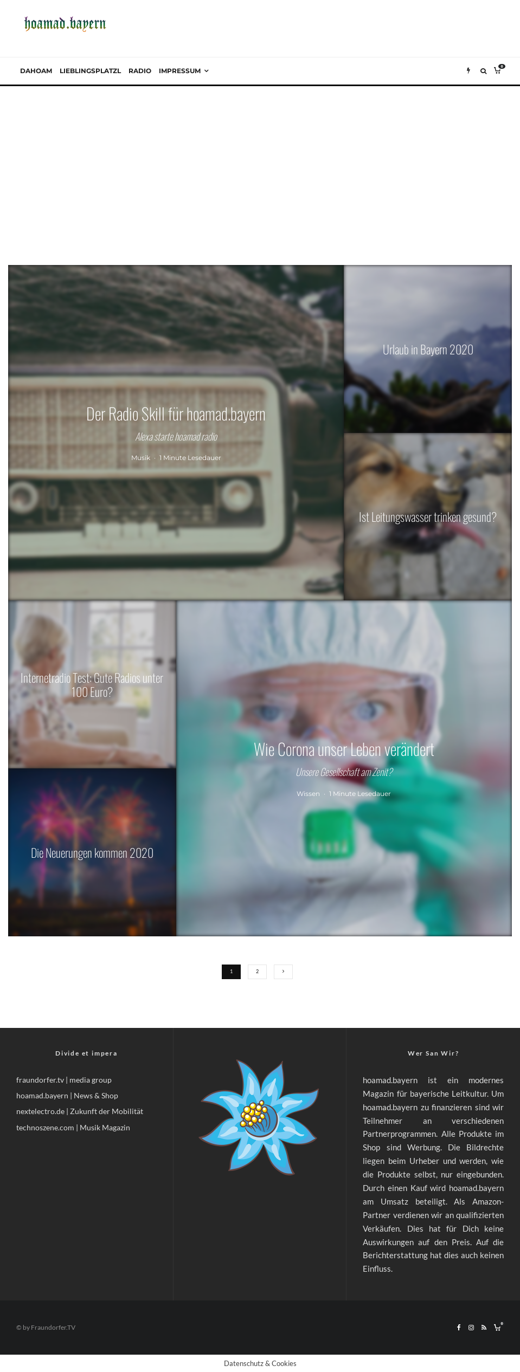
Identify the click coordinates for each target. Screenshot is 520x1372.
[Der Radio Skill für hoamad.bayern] (176, 432)
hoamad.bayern (42, 1095)
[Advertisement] (260, 167)
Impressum (180, 71)
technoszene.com (45, 1127)
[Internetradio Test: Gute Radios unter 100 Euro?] (92, 684)
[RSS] (484, 1327)
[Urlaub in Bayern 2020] (428, 349)
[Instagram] (471, 1327)
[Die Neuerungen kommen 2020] (92, 852)
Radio (140, 71)
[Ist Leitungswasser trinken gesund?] (428, 517)
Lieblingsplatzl (90, 71)
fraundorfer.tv (40, 1079)
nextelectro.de (40, 1111)
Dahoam (36, 71)
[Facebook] (459, 1327)
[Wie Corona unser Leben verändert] (344, 768)
